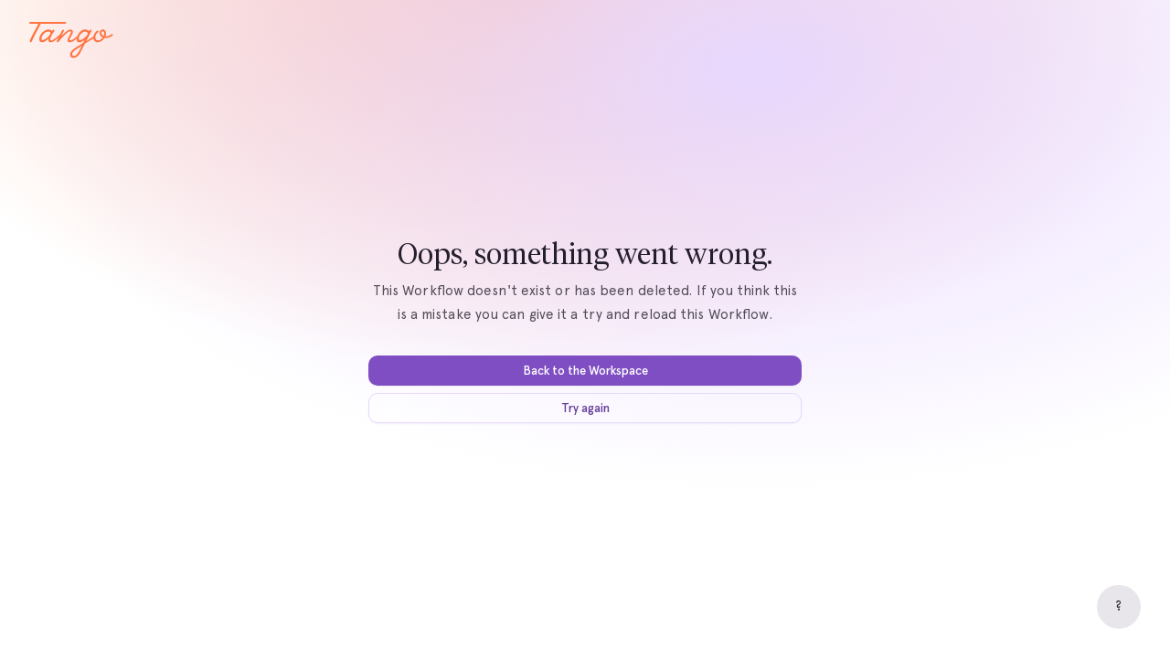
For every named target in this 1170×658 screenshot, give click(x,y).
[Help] (1119, 607)
